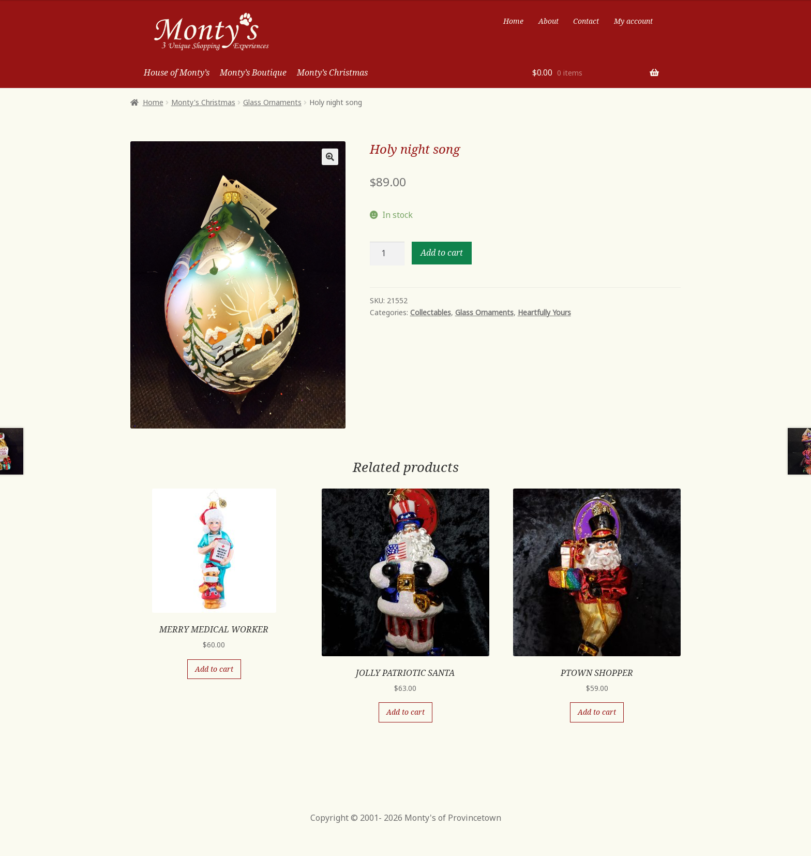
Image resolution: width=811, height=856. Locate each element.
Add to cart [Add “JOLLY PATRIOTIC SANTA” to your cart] (405, 712)
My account (633, 21)
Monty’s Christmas (332, 72)
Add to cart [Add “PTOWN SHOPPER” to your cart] (597, 712)
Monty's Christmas (203, 102)
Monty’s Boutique (253, 72)
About (548, 21)
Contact (586, 21)
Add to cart (441, 252)
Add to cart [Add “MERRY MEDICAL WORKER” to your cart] (214, 669)
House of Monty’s (176, 72)
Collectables (430, 312)
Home (513, 21)
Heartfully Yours (544, 312)
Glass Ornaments (272, 102)
